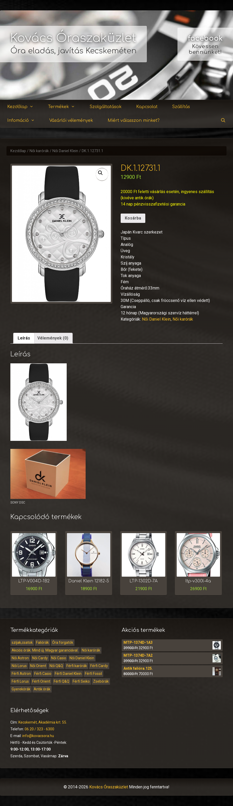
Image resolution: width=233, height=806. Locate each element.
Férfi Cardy (99, 666)
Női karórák (39, 151)
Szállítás (181, 106)
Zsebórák (101, 681)
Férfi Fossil (93, 673)
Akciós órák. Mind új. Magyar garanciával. (45, 650)
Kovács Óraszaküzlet (73, 38)
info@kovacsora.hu (38, 736)
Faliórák (42, 642)
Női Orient (38, 666)
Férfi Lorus (20, 681)
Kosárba (133, 218)
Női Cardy (40, 658)
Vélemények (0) (52, 338)
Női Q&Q (56, 666)
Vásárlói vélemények (71, 120)
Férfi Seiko (81, 681)
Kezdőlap (23, 107)
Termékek (64, 107)
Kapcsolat (146, 106)
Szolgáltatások (106, 106)
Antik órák (42, 689)
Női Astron (20, 658)
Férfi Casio (42, 673)
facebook (205, 38)
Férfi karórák (76, 666)
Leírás (24, 338)
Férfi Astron (21, 673)
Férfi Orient (41, 681)
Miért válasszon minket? (134, 120)
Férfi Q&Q (61, 681)
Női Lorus (19, 666)
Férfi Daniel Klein (68, 673)
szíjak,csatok (22, 642)
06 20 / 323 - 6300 (39, 729)
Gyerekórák (21, 689)
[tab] (24, 338)
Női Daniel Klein (65, 151)
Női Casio (58, 658)
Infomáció (24, 120)
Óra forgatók (62, 642)
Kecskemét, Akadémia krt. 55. (42, 722)
